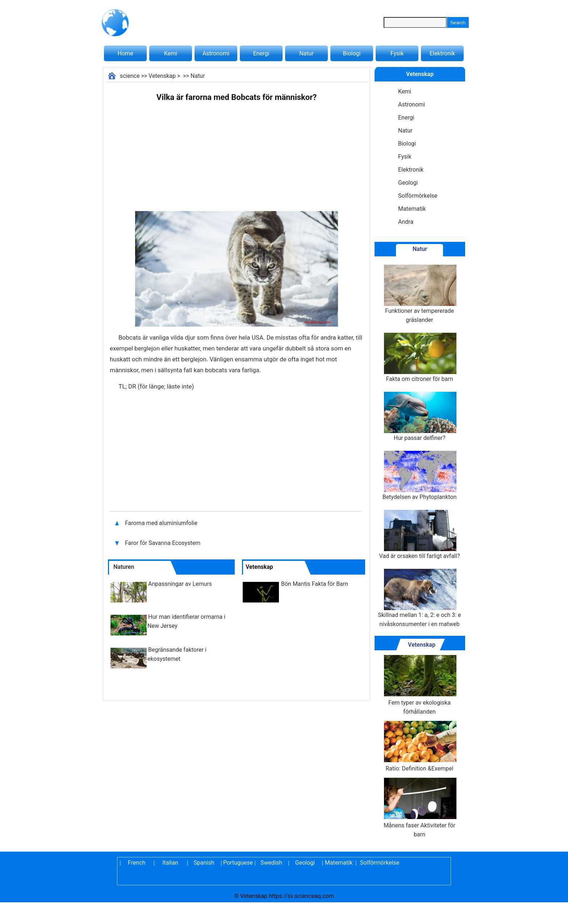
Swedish (271, 862)
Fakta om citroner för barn (419, 357)
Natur (306, 53)
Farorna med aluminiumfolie (161, 523)
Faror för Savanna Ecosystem (162, 542)
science (130, 75)
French (136, 862)
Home (125, 53)
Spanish (204, 862)
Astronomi (215, 53)
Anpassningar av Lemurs (180, 583)
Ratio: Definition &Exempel (419, 746)
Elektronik (442, 53)
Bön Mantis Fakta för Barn (314, 583)
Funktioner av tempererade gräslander (419, 294)
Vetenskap (162, 75)
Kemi (170, 53)
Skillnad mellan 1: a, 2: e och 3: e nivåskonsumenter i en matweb (419, 598)
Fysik (397, 53)
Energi (261, 53)
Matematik (412, 208)
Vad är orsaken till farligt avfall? (419, 534)
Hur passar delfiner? (419, 416)
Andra (405, 221)
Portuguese (237, 862)
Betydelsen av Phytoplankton (420, 475)
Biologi (352, 53)
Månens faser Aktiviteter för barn (419, 808)
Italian (170, 862)
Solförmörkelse (417, 195)
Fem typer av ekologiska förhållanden (419, 685)
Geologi (408, 182)
